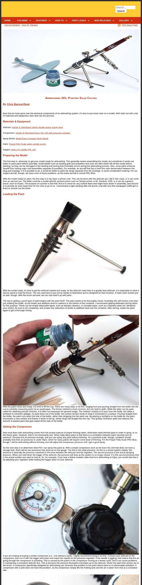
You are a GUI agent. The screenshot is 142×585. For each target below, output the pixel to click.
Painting (34, 25)
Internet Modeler (12, 25)
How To (25, 25)
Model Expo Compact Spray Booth (32, 138)
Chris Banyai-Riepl (18, 104)
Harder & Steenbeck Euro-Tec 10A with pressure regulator (43, 133)
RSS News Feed (130, 25)
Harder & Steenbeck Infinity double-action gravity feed (37, 127)
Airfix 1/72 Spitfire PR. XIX (23, 149)
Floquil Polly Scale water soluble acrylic (27, 144)
